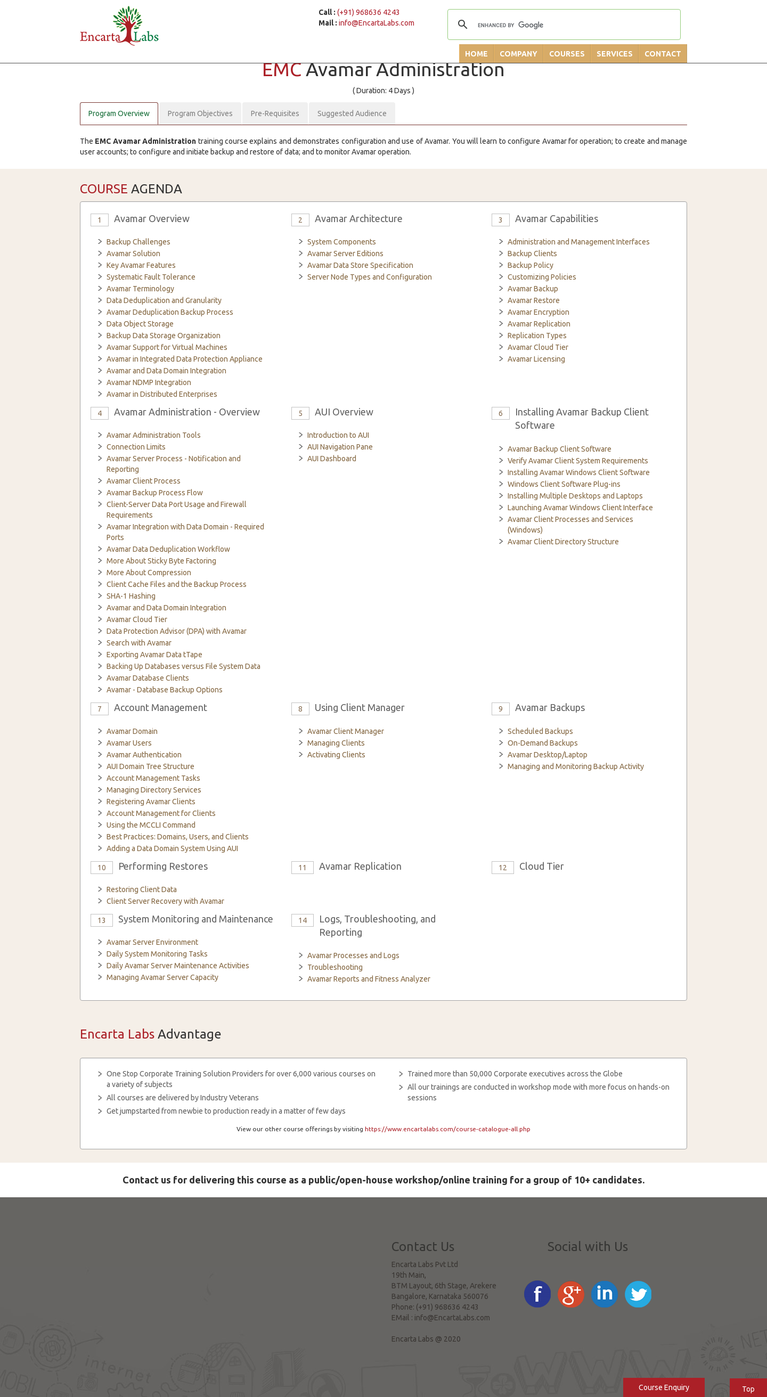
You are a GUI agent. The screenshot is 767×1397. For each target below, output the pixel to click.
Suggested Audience (352, 113)
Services (615, 54)
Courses (567, 54)
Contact (662, 54)
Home (476, 54)
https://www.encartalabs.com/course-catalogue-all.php (448, 1128)
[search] (562, 25)
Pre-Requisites (275, 113)
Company (518, 54)
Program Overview (119, 113)
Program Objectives (200, 113)
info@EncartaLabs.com (376, 23)
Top (748, 1389)
